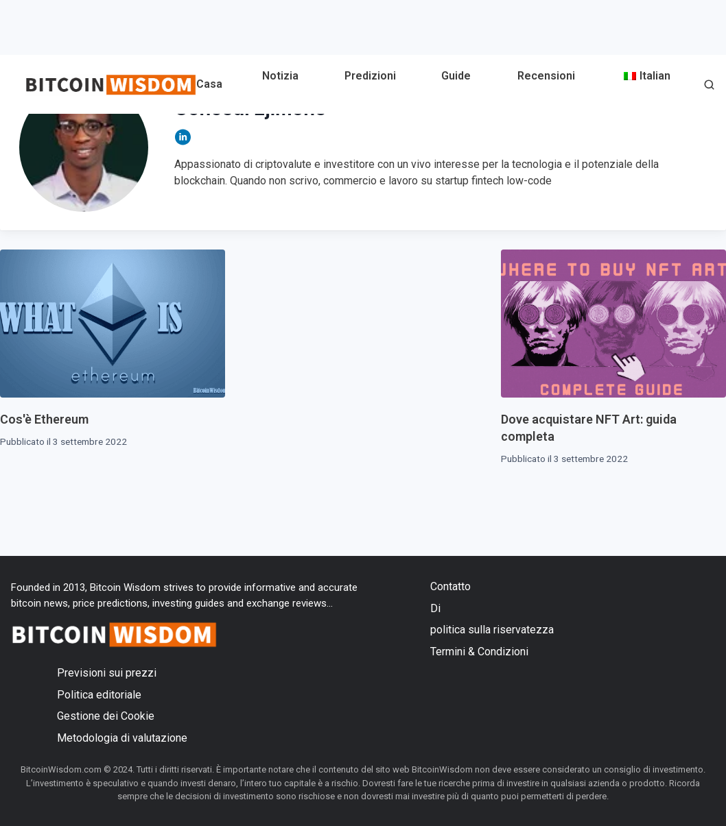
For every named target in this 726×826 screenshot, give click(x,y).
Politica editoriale (99, 694)
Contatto (450, 586)
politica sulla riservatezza (492, 629)
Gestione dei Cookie (105, 715)
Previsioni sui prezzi (106, 672)
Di (435, 608)
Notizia (280, 75)
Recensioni (546, 75)
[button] (709, 86)
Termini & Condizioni (479, 651)
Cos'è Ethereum (44, 419)
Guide (456, 75)
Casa (209, 83)
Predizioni (370, 75)
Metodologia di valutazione (122, 737)
